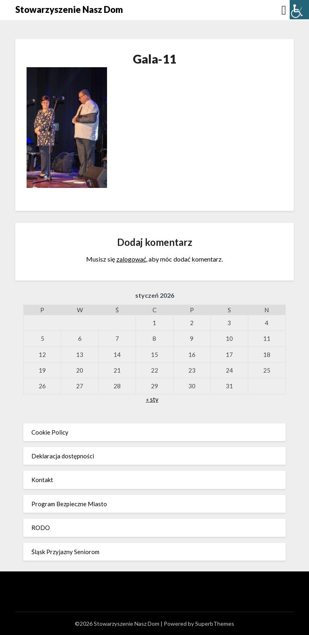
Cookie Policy (49, 432)
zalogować (131, 259)
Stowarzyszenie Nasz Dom (69, 9)
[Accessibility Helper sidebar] (299, 9)
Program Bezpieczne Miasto (69, 503)
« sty (152, 399)
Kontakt (42, 479)
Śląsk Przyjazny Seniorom (65, 551)
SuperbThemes (214, 623)
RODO (40, 527)
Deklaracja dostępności (62, 456)
